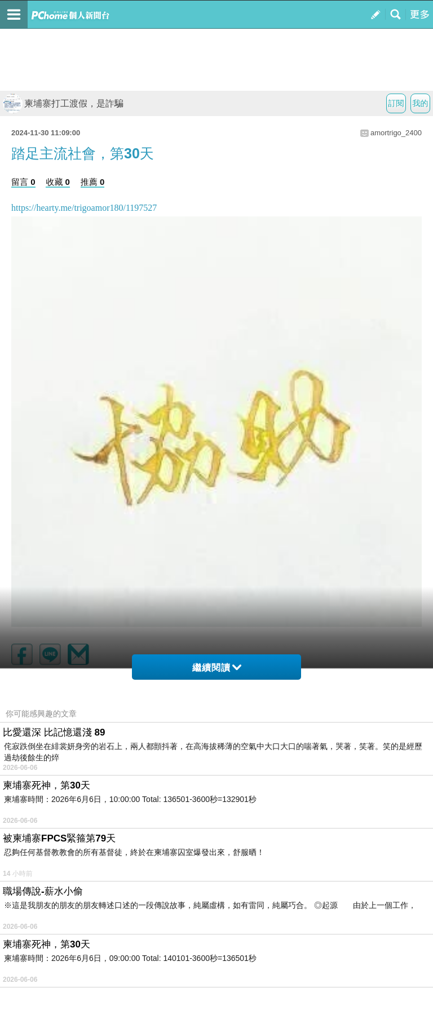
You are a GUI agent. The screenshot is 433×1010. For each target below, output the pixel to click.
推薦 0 (93, 182)
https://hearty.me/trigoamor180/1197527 (84, 207)
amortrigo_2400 (396, 133)
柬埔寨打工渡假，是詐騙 (63, 103)
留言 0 (23, 182)
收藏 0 (58, 182)
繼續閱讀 (216, 667)
